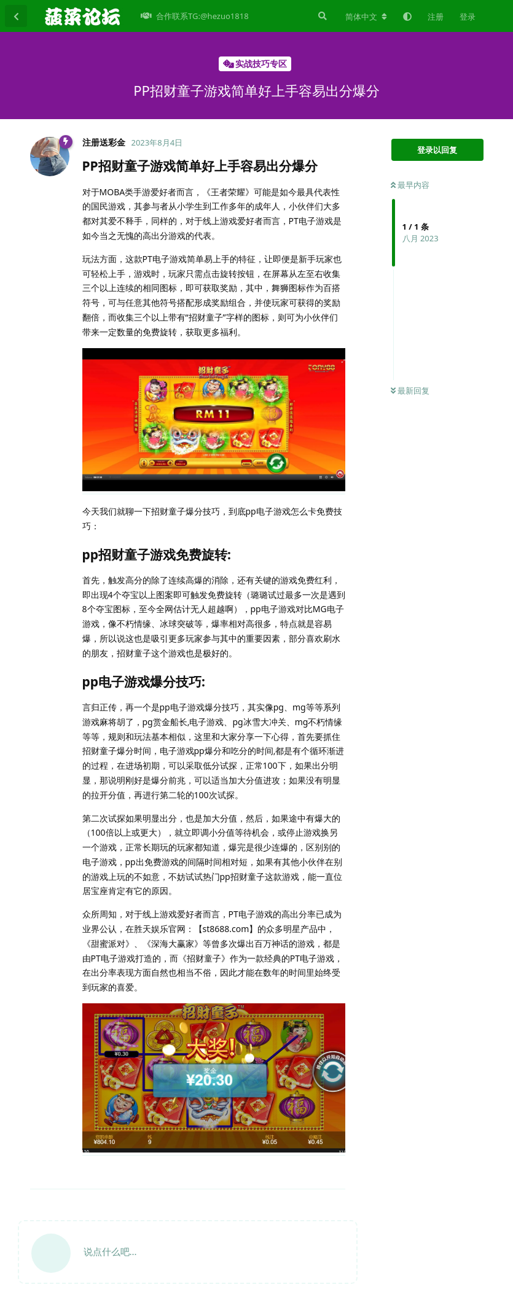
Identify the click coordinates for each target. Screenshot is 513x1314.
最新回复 (410, 390)
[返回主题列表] (16, 16)
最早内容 (410, 184)
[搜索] (321, 16)
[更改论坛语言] (366, 17)
